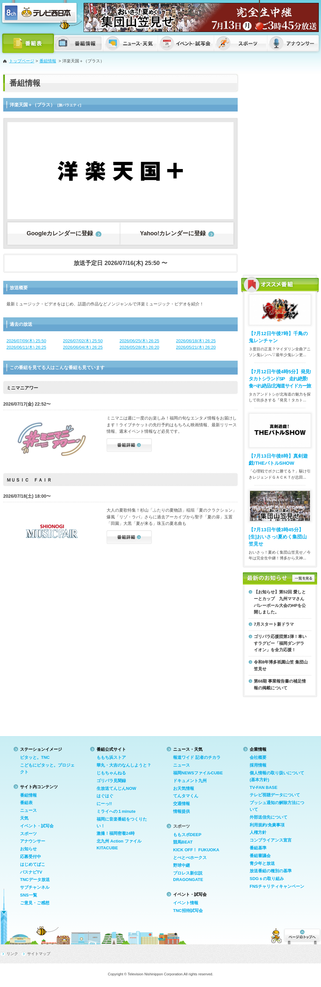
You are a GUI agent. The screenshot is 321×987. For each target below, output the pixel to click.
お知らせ (28, 848)
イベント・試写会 (37, 825)
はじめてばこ (32, 864)
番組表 (26, 802)
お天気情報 (183, 788)
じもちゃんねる (111, 772)
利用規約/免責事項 (267, 824)
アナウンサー (32, 841)
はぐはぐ (105, 795)
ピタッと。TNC (35, 757)
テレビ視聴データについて (275, 794)
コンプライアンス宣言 (271, 840)
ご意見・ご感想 (34, 902)
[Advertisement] (265, 171)
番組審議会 (260, 855)
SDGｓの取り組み (267, 878)
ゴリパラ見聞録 (111, 780)
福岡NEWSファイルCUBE (198, 772)
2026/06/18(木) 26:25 (196, 340)
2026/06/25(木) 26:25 (139, 340)
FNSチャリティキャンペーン (277, 886)
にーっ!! (104, 803)
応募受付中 (30, 856)
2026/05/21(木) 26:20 (196, 347)
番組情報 (47, 60)
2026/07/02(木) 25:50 (83, 340)
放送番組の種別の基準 (271, 870)
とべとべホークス (190, 857)
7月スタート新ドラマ (274, 624)
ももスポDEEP (187, 834)
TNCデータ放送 (35, 879)
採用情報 (258, 765)
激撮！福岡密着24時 (116, 833)
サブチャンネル (34, 887)
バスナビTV (31, 872)
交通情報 (181, 803)
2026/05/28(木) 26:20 (139, 347)
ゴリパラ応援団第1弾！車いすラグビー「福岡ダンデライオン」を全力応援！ (280, 643)
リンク (12, 953)
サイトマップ (38, 953)
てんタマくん (185, 795)
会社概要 (258, 757)
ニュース (28, 810)
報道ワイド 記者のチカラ (197, 757)
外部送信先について (268, 817)
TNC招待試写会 (188, 910)
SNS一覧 (28, 895)
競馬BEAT (182, 842)
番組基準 (258, 847)
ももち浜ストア (111, 757)
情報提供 (181, 811)
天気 (24, 818)
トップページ (21, 60)
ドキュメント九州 (190, 780)
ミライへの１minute (116, 811)
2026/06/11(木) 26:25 (26, 347)
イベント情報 (185, 902)
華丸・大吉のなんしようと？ (124, 765)
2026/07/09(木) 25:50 (26, 340)
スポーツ (28, 833)
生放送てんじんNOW (116, 788)
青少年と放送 (262, 863)
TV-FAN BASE (263, 787)
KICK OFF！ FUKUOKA (196, 849)
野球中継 (181, 865)
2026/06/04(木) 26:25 (83, 347)
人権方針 (258, 832)
